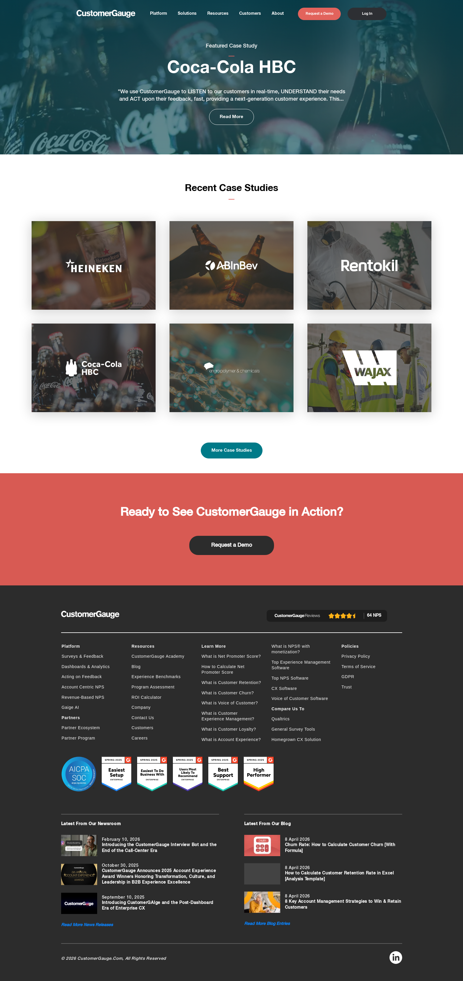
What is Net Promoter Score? (231, 656)
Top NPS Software (290, 678)
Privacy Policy (356, 656)
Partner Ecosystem (81, 727)
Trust (347, 687)
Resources (218, 14)
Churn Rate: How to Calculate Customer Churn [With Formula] (340, 848)
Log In (367, 14)
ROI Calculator (147, 697)
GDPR (348, 676)
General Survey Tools (293, 729)
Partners (71, 717)
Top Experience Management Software (301, 665)
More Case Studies (231, 450)
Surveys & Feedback (83, 656)
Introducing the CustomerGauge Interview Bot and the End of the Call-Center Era (159, 848)
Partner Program (78, 738)
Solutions (187, 14)
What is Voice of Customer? (230, 703)
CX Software (284, 688)
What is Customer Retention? (231, 682)
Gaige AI (70, 707)
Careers (140, 738)
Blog (136, 666)
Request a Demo (319, 14)
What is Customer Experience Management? (228, 716)
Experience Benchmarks (156, 676)
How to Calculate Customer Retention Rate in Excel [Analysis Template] (339, 876)
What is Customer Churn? (228, 693)
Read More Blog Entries (267, 924)
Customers (250, 14)
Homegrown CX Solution (296, 739)
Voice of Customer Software (300, 698)
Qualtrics (281, 718)
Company (141, 707)
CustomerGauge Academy (158, 656)
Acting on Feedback (82, 676)
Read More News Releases (87, 925)
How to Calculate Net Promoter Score (223, 669)
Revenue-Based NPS (83, 697)
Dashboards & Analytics (86, 666)
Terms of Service (359, 666)
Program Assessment (153, 687)
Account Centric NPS (83, 687)
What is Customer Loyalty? (229, 729)
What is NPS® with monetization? (291, 649)
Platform (158, 14)
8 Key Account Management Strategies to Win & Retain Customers (343, 905)
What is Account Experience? (231, 739)
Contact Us (143, 717)
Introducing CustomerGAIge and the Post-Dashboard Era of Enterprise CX (158, 906)
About (278, 14)
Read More (231, 117)
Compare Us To (288, 708)
